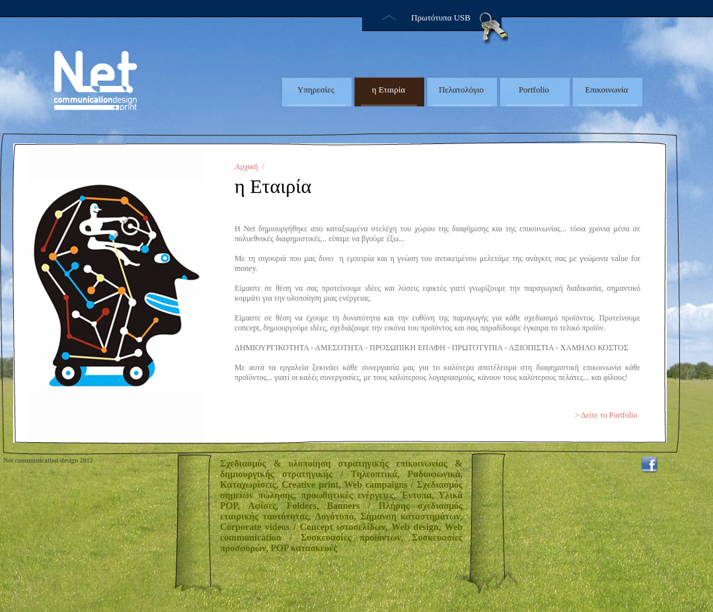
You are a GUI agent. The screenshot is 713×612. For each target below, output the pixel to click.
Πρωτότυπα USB (440, 17)
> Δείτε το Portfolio (606, 415)
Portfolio (534, 90)
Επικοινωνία (606, 90)
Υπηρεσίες (315, 90)
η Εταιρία (388, 90)
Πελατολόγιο (461, 90)
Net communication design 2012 (48, 460)
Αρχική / (249, 166)
